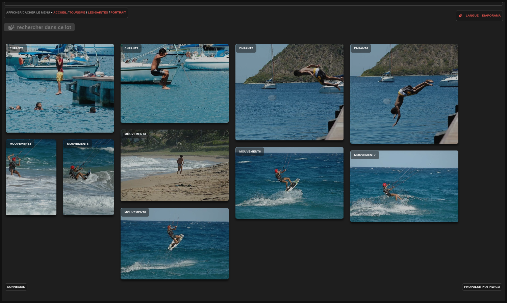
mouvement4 (31, 177)
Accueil (60, 12)
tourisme (77, 12)
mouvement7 (404, 186)
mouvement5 (88, 177)
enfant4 (404, 94)
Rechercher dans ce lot (44, 27)
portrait (118, 12)
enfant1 (60, 88)
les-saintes (98, 12)
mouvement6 (289, 183)
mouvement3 (175, 165)
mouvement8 (175, 243)
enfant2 (175, 83)
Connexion (16, 286)
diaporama (491, 15)
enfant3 (289, 92)
